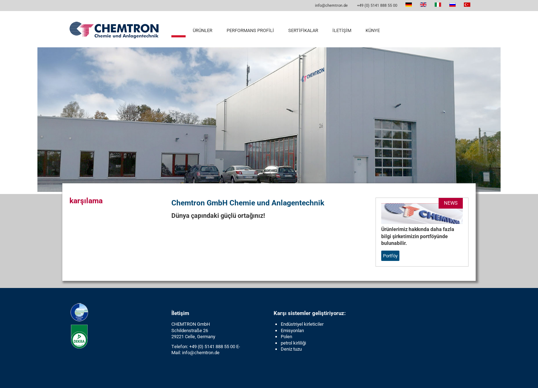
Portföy (390, 255)
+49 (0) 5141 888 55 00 (376, 5)
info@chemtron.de (331, 5)
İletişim (341, 30)
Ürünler (202, 30)
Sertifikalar (303, 30)
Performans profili (250, 30)
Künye (373, 30)
